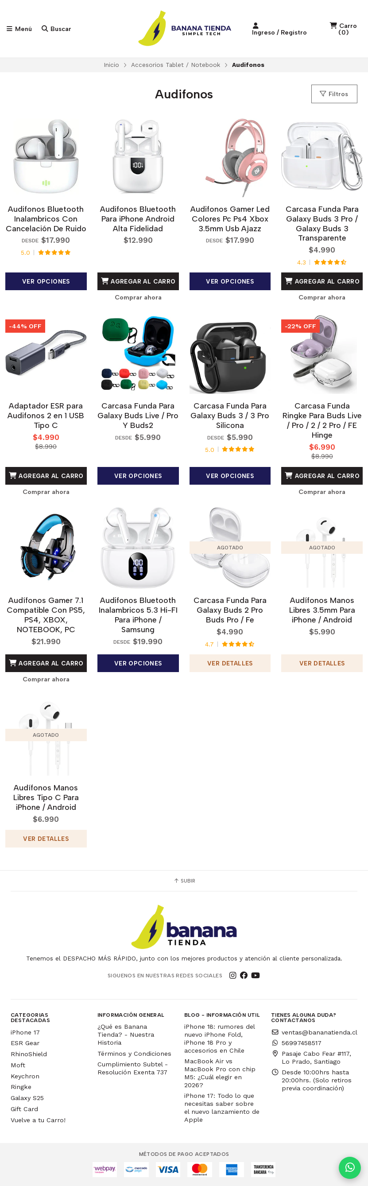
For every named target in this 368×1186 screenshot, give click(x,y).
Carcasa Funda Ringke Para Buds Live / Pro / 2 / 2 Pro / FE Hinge (322, 420)
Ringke (21, 1086)
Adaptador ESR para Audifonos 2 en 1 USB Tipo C (46, 415)
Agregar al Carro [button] (138, 281)
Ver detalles (230, 663)
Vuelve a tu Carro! (38, 1120)
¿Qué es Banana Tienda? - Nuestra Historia (125, 1034)
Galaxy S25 (27, 1097)
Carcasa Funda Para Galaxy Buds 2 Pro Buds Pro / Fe (230, 609)
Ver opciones (46, 281)
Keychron (25, 1076)
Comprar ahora (138, 297)
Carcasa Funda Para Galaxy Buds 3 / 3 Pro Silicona (229, 415)
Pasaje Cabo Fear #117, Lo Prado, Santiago (311, 1057)
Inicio (111, 64)
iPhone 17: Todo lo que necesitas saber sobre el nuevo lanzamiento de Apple (222, 1107)
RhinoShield (29, 1054)
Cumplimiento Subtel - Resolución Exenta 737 (132, 1068)
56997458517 (296, 1042)
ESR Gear (25, 1042)
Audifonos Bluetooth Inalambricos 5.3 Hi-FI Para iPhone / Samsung (138, 614)
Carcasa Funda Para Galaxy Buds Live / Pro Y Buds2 (137, 415)
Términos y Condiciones (134, 1053)
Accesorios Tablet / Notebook (175, 64)
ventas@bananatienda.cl (314, 1032)
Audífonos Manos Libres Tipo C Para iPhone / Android (46, 797)
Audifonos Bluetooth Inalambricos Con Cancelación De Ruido (46, 218)
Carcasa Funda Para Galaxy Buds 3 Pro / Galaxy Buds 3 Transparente (322, 223)
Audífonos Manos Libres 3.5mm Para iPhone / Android (322, 609)
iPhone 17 (25, 1032)
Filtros (333, 94)
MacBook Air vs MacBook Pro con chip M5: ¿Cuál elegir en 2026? (220, 1073)
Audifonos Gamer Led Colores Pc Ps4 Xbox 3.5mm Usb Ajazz (230, 218)
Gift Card (24, 1108)
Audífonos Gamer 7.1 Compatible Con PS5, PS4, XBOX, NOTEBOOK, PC (46, 614)
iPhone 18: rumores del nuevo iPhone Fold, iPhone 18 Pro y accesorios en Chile (219, 1038)
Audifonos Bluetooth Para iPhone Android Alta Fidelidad (138, 218)
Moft (18, 1065)
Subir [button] (184, 881)
